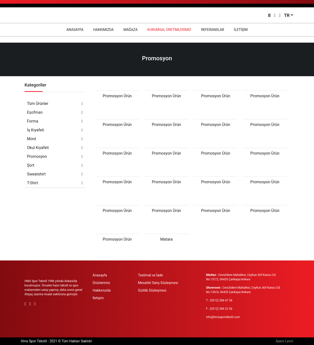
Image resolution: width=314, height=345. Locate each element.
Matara (166, 239)
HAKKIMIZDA (103, 30)
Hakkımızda (102, 290)
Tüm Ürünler (55, 103)
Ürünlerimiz (101, 283)
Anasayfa (100, 275)
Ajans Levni (284, 341)
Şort (55, 165)
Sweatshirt (55, 174)
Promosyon (55, 156)
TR (287, 15)
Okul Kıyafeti (55, 147)
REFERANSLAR (212, 30)
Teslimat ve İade (150, 275)
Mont (55, 138)
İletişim (98, 298)
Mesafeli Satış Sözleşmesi (158, 283)
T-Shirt (55, 183)
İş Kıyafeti (55, 130)
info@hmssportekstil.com (223, 317)
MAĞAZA (130, 30)
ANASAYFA (77, 29)
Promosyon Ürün (117, 96)
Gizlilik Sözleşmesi (152, 290)
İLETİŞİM (241, 30)
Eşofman (55, 112)
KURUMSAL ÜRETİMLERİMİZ (169, 30)
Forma (55, 121)
